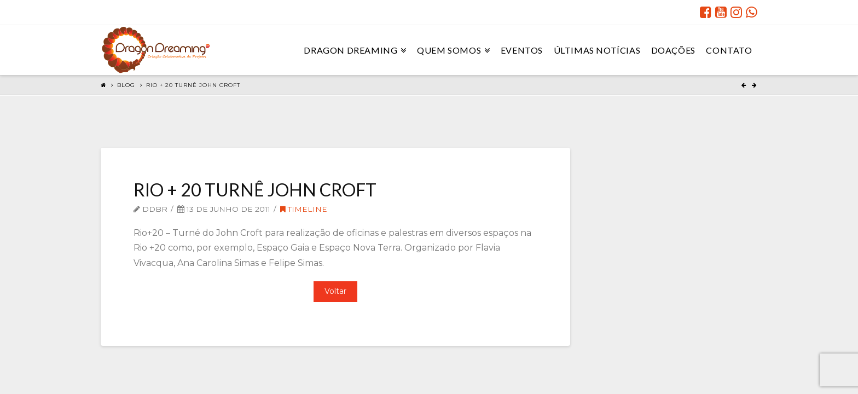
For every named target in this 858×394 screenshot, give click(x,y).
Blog (126, 85)
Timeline (303, 209)
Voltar (335, 291)
